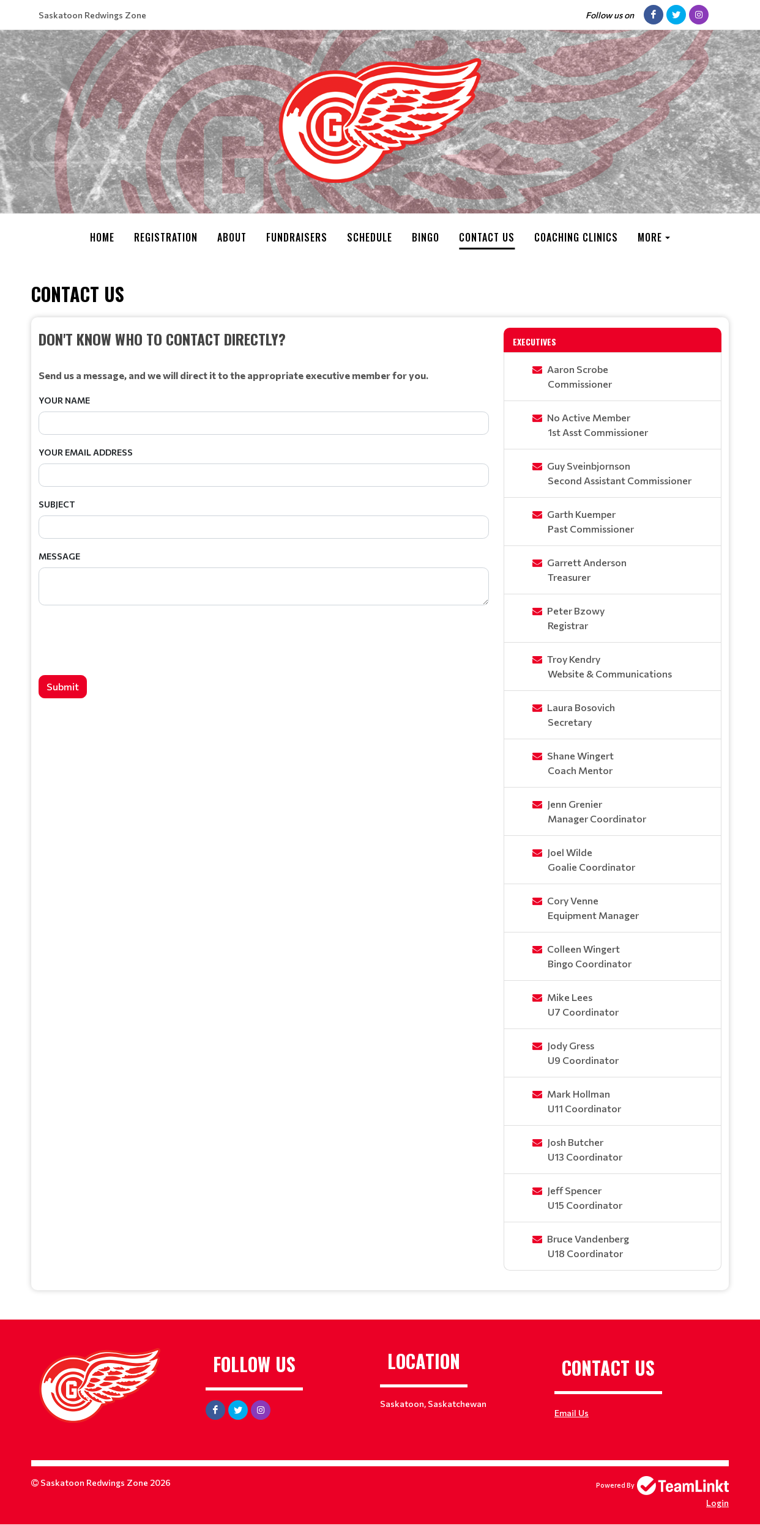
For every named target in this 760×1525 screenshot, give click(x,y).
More (650, 237)
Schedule (369, 237)
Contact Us (487, 237)
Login (717, 1502)
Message (59, 556)
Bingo (425, 237)
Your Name (64, 400)
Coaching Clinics (576, 237)
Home (102, 237)
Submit (63, 686)
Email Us (571, 1413)
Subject (57, 504)
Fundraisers (296, 237)
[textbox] (264, 355)
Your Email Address (86, 452)
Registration (166, 237)
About (232, 237)
